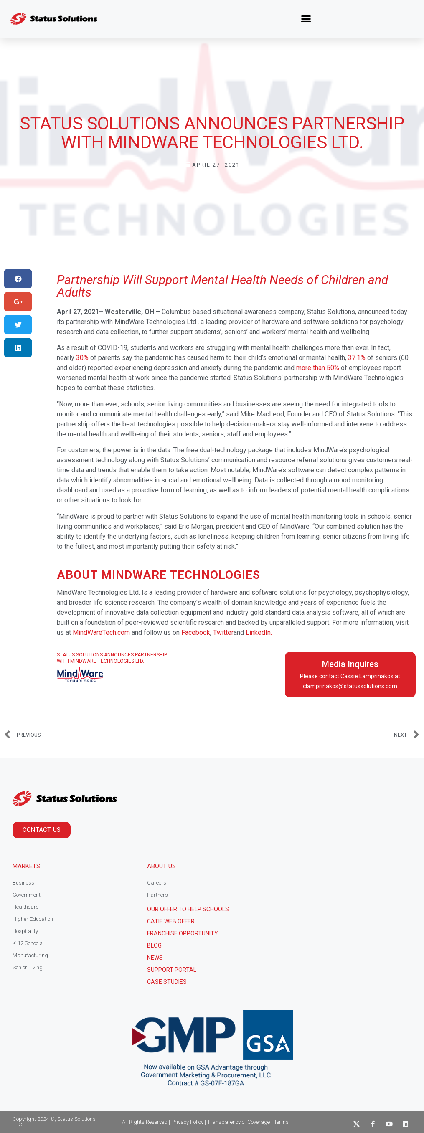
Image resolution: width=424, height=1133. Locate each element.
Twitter (223, 632)
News (155, 957)
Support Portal (171, 969)
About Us (161, 866)
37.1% (357, 358)
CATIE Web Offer (171, 921)
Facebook (195, 632)
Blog (154, 945)
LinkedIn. (259, 632)
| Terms (280, 1122)
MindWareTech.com (101, 632)
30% (82, 358)
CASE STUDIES (167, 981)
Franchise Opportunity (182, 933)
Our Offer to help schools (188, 909)
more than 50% (317, 368)
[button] (306, 19)
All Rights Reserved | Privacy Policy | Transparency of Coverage (196, 1122)
